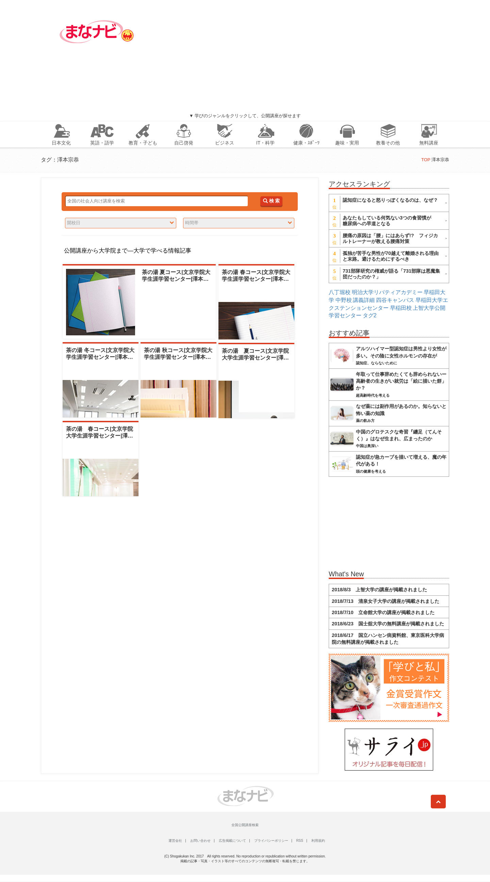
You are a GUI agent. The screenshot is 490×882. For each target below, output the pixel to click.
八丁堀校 (339, 292)
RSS (299, 840)
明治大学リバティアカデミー (387, 292)
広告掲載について (232, 840)
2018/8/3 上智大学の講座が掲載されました (379, 589)
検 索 (271, 200)
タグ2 (370, 315)
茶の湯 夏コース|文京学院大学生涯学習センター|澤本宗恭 (176, 278)
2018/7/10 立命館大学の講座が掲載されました (383, 612)
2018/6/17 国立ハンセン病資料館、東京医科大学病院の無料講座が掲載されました (388, 639)
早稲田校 (401, 308)
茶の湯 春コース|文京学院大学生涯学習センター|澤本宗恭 (256, 278)
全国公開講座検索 (245, 825)
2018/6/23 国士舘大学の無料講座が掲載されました (388, 623)
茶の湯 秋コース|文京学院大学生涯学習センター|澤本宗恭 (178, 356)
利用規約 (318, 840)
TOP (425, 159)
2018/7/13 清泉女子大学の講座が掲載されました (385, 601)
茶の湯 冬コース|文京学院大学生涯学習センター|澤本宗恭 (100, 356)
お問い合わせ (200, 840)
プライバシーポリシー (271, 840)
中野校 (344, 300)
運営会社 (175, 840)
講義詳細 (364, 300)
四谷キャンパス (395, 300)
